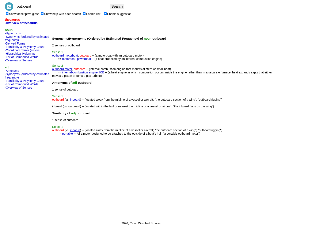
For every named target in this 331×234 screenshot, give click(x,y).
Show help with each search (61, 14)
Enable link (92, 14)
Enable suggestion (118, 14)
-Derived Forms (15, 43)
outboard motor (62, 69)
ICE (101, 72)
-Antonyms (12, 70)
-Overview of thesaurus (21, 23)
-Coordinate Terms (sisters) (23, 50)
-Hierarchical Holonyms (20, 53)
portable (67, 133)
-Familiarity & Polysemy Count (25, 47)
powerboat (84, 59)
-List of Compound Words (21, 57)
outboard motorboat (65, 55)
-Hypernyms (13, 33)
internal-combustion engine (80, 72)
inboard (75, 99)
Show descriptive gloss (22, 14)
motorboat (68, 59)
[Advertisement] (22, 154)
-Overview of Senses (18, 60)
